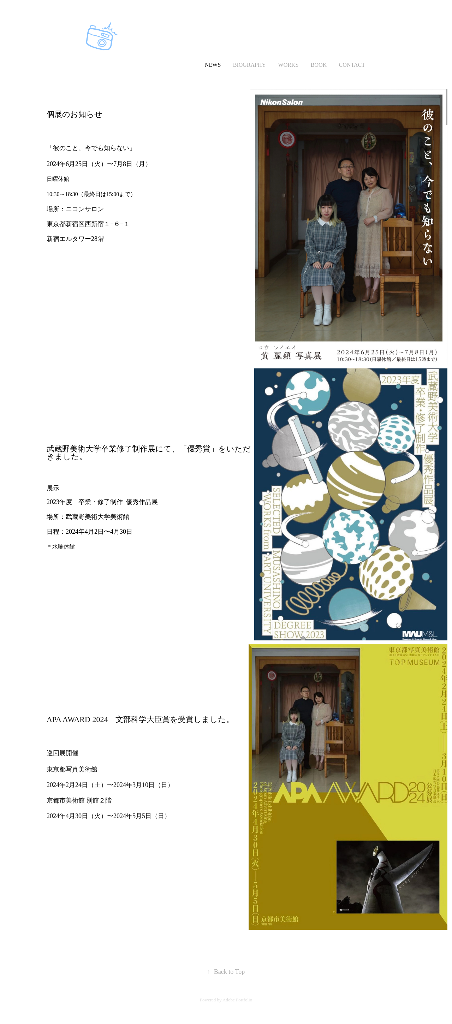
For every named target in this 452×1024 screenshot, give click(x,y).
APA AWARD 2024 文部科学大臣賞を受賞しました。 (140, 719)
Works (288, 65)
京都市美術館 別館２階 (82, 800)
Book (319, 65)
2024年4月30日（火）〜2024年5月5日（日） (109, 815)
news (213, 65)
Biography (249, 65)
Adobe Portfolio (237, 999)
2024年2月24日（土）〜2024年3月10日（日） (110, 784)
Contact (352, 65)
